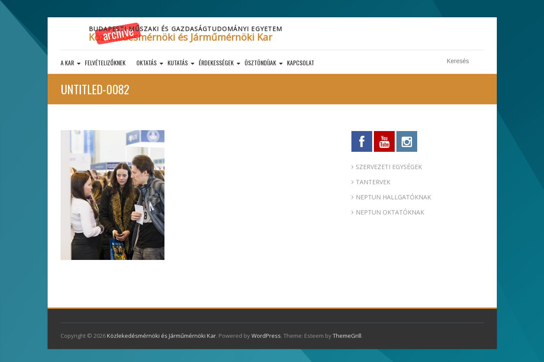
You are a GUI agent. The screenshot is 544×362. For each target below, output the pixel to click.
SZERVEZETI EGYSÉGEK (389, 167)
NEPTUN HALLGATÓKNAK (393, 197)
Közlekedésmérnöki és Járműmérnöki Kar (180, 36)
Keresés (478, 61)
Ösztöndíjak (260, 62)
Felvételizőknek (105, 62)
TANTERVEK (373, 182)
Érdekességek (216, 62)
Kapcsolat (300, 62)
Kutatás (177, 62)
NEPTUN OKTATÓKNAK (390, 212)
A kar (67, 62)
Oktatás (146, 62)
